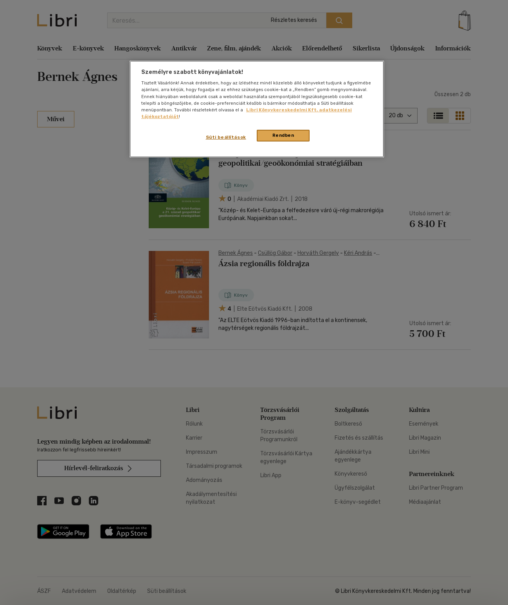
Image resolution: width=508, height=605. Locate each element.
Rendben (283, 135)
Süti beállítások (226, 137)
